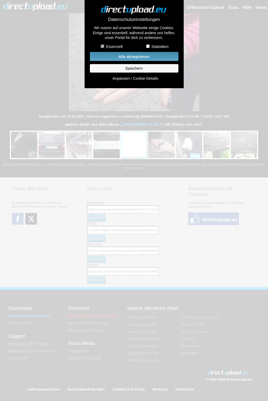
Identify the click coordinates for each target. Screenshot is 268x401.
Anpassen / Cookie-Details (135, 78)
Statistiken (160, 46)
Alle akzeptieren (134, 56)
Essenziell (114, 46)
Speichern (134, 68)
